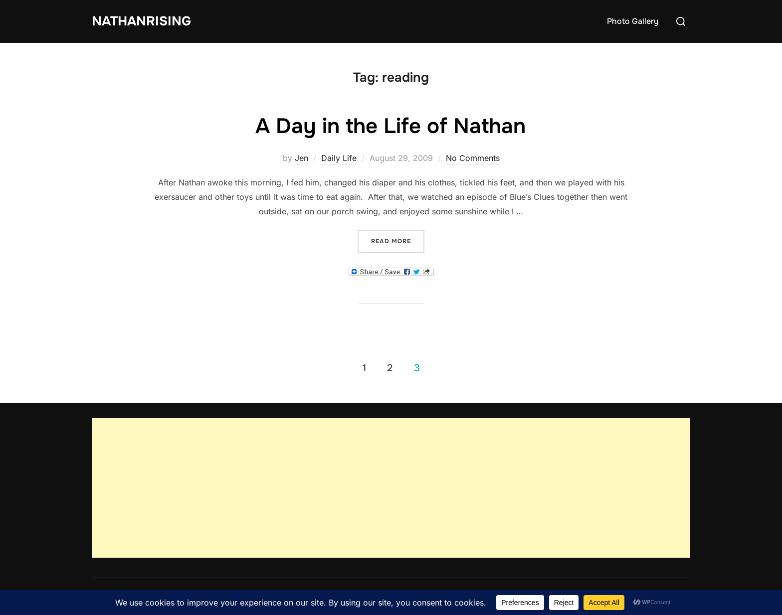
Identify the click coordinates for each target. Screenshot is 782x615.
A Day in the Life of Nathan (390, 126)
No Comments (473, 158)
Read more (397, 240)
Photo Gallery (633, 21)
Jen (301, 158)
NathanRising (141, 21)
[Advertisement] (391, 488)
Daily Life (339, 158)
